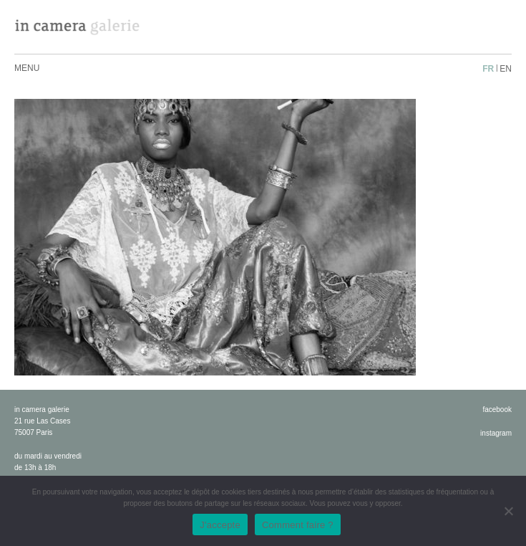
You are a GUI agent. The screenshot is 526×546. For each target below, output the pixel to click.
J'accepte (220, 524)
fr (488, 69)
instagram (496, 433)
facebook (497, 409)
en (506, 69)
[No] (508, 511)
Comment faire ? (297, 524)
